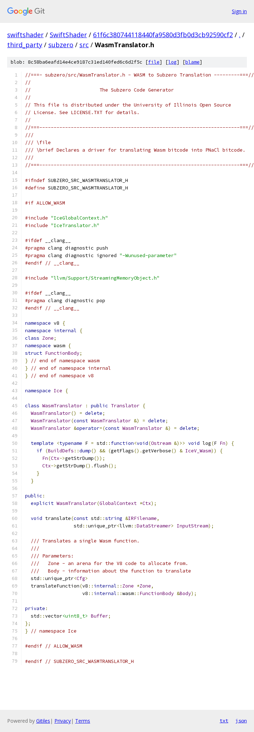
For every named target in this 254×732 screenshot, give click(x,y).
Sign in (239, 11)
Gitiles (43, 720)
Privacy (62, 720)
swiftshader (25, 34)
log (172, 62)
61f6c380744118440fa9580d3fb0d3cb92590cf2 (163, 34)
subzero (60, 44)
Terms (82, 720)
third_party (24, 44)
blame (192, 62)
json (241, 720)
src (84, 44)
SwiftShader (68, 34)
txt (224, 720)
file (154, 62)
